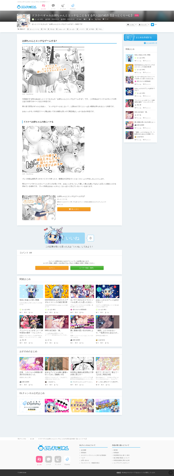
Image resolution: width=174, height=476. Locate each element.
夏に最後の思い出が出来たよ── (144, 122)
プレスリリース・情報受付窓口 (90, 463)
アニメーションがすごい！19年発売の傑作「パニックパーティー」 (31, 332)
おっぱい (72, 29)
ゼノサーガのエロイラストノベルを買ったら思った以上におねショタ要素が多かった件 (81, 302)
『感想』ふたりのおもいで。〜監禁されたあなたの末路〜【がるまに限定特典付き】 (144, 134)
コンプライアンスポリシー (122, 463)
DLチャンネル (26, 7)
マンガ (106, 19)
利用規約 (83, 452)
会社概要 (83, 450)
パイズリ (82, 29)
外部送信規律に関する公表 (122, 460)
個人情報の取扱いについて (122, 458)
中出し (101, 29)
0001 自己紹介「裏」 (53, 330)
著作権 (116, 450)
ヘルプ (83, 458)
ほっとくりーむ (34, 29)
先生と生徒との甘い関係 (29, 300)
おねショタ (62, 29)
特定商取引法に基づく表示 (122, 455)
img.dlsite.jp (29, 94)
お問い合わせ (85, 460)
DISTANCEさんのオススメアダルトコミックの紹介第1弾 (144, 66)
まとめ (32, 439)
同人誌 (52, 29)
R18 (45, 29)
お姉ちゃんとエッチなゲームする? (71, 196)
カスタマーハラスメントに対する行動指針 (93, 455)
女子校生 (91, 29)
